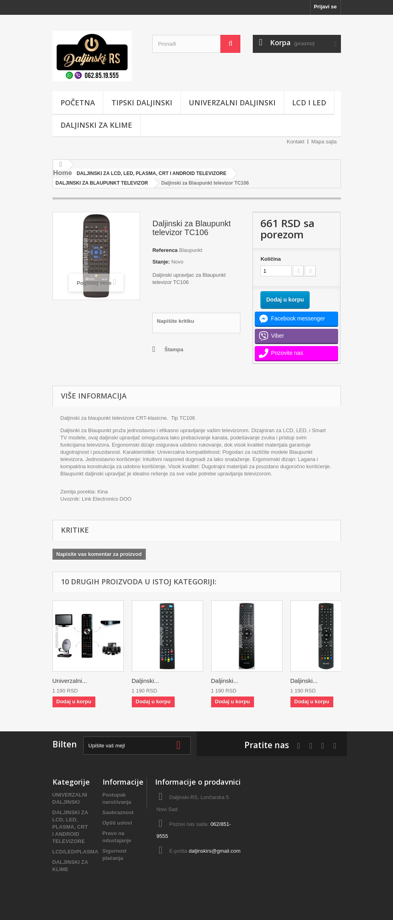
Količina (270, 259)
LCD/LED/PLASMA (75, 852)
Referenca (164, 250)
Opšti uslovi (117, 823)
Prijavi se (325, 7)
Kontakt (295, 142)
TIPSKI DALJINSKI (141, 102)
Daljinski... (145, 680)
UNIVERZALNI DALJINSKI (232, 102)
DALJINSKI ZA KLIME (96, 125)
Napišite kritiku (175, 321)
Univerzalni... (69, 680)
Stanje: (160, 262)
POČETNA (77, 102)
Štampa (173, 349)
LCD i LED (309, 102)
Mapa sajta (324, 142)
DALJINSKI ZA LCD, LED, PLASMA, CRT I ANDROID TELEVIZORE (70, 826)
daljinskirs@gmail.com (215, 851)
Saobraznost (118, 812)
